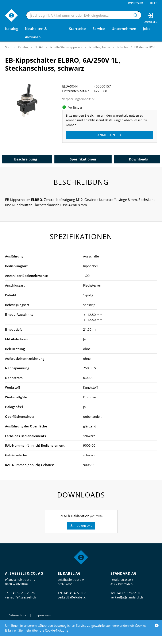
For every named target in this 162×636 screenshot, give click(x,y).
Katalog (23, 47)
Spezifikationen (83, 159)
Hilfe (153, 3)
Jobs (146, 28)
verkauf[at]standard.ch (127, 597)
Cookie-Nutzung (56, 630)
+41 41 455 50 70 (75, 593)
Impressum (135, 3)
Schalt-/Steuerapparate (66, 47)
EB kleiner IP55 (144, 47)
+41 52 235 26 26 (23, 593)
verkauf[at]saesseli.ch (20, 597)
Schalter (122, 47)
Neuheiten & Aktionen (36, 32)
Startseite (77, 28)
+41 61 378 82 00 (128, 593)
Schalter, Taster (100, 47)
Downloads (138, 159)
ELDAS (39, 47)
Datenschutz (17, 615)
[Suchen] (135, 15)
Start (8, 47)
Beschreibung (25, 159)
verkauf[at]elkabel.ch (73, 597)
